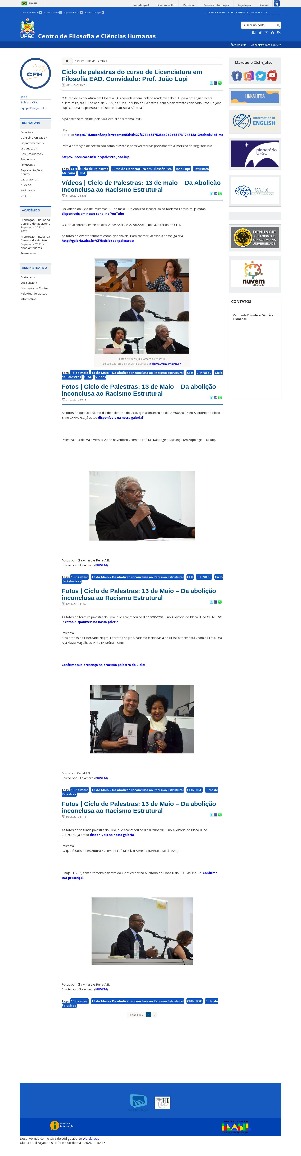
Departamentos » (32, 143)
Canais (265, 5)
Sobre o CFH (29, 102)
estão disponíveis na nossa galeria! (92, 631)
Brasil (33, 3)
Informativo (28, 299)
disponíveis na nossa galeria (112, 846)
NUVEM (101, 572)
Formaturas (28, 253)
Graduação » (29, 148)
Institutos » (28, 190)
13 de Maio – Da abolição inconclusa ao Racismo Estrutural (138, 377)
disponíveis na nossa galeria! (120, 424)
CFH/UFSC (204, 377)
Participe (196, 5)
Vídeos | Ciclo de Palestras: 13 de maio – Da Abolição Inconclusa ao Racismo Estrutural (138, 189)
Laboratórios (29, 179)
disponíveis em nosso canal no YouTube (93, 218)
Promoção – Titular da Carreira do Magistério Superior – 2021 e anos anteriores (35, 242)
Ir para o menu (53, 12)
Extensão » (28, 165)
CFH (74, 171)
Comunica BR (175, 5)
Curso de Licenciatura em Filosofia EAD (141, 171)
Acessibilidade (216, 12)
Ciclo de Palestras (94, 171)
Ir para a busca (73, 12)
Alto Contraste (238, 12)
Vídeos (100, 381)
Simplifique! (152, 5)
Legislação (247, 5)
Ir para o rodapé (94, 12)
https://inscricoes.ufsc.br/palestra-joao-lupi (96, 159)
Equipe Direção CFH (34, 108)
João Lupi (183, 171)
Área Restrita (239, 45)
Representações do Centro (33, 172)
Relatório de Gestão (34, 293)
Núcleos (26, 185)
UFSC (82, 175)
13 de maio (79, 377)
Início (24, 97)
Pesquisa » (28, 159)
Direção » (27, 132)
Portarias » (28, 277)
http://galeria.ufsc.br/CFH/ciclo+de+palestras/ (98, 245)
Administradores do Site (266, 45)
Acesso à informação (221, 5)
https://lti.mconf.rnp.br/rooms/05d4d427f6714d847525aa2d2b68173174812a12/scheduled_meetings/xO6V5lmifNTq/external (174, 137)
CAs (23, 196)
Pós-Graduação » (32, 154)
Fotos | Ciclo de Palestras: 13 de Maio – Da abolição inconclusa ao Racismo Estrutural (136, 395)
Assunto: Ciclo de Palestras (91, 61)
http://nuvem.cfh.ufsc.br (165, 368)
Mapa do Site (259, 12)
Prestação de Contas (34, 288)
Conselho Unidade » (34, 137)
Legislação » (29, 282)
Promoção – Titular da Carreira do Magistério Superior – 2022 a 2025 (35, 225)
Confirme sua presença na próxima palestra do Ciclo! (103, 674)
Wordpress (91, 1150)
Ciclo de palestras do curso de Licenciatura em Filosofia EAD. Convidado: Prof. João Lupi (141, 76)
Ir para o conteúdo (31, 12)
